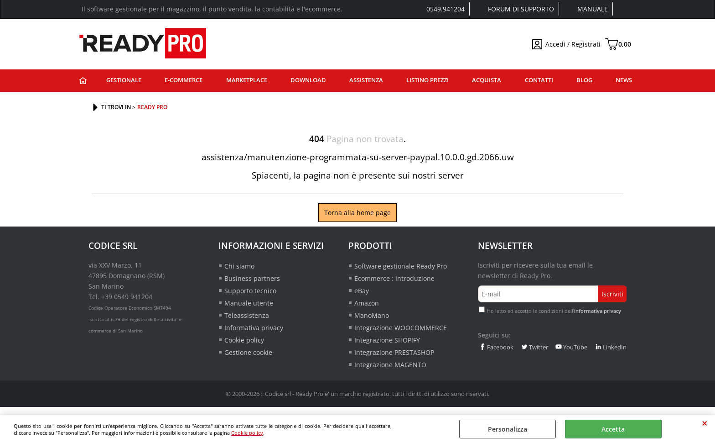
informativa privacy (597, 310)
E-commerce (183, 80)
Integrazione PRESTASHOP (394, 352)
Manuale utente (248, 303)
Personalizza (507, 429)
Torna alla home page (357, 212)
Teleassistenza (246, 315)
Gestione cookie (248, 352)
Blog (584, 80)
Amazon (366, 303)
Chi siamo (239, 266)
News (624, 80)
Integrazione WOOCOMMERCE (400, 327)
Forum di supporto (521, 9)
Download (308, 80)
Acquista (486, 80)
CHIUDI (705, 423)
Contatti (539, 80)
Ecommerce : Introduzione (394, 278)
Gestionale (123, 80)
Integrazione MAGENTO (390, 364)
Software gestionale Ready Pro (400, 266)
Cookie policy (247, 432)
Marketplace (246, 80)
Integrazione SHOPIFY (387, 340)
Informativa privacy (253, 327)
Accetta (613, 429)
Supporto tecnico (250, 290)
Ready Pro (83, 80)
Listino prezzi (427, 80)
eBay (361, 290)
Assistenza (366, 80)
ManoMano (371, 315)
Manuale (592, 9)
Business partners (252, 278)
